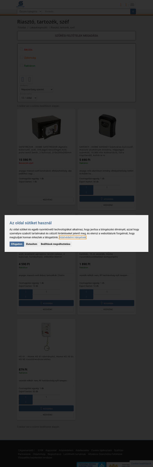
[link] (72, 237)
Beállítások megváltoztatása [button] (55, 244)
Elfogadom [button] (16, 244)
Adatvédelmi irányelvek (72, 237)
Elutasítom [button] (31, 244)
